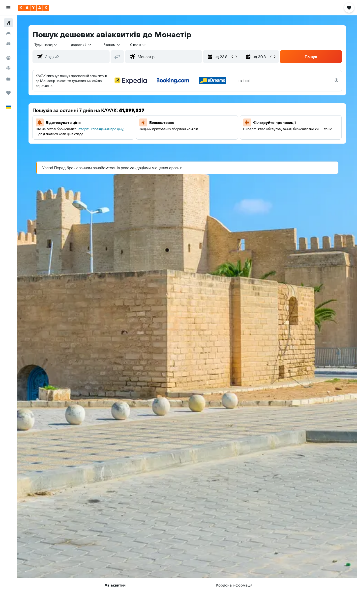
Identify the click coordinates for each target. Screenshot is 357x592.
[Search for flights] (8, 23)
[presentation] (336, 80)
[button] (8, 7)
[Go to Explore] (8, 58)
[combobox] (46, 44)
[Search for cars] (8, 44)
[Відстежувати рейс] (8, 68)
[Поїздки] (8, 93)
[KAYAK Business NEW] (8, 79)
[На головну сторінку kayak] (33, 8)
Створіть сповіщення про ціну (100, 129)
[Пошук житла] (8, 33)
